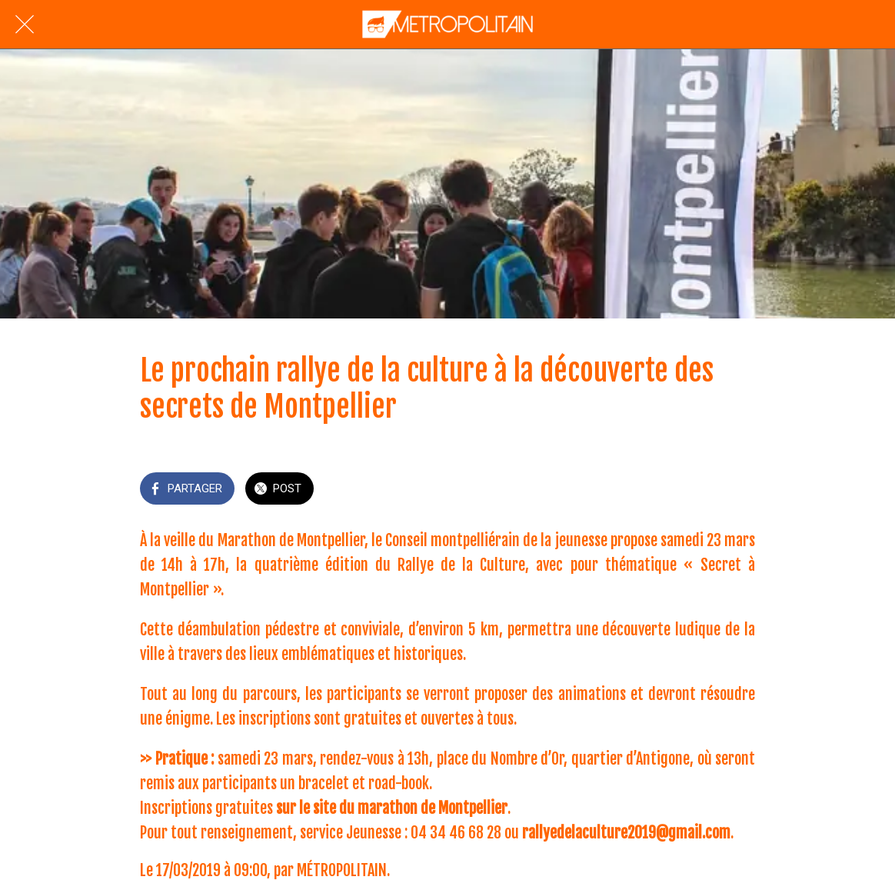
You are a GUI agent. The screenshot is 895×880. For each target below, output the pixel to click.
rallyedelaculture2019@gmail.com (626, 832)
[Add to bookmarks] (736, 490)
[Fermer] (24, 24)
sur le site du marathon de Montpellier (391, 808)
